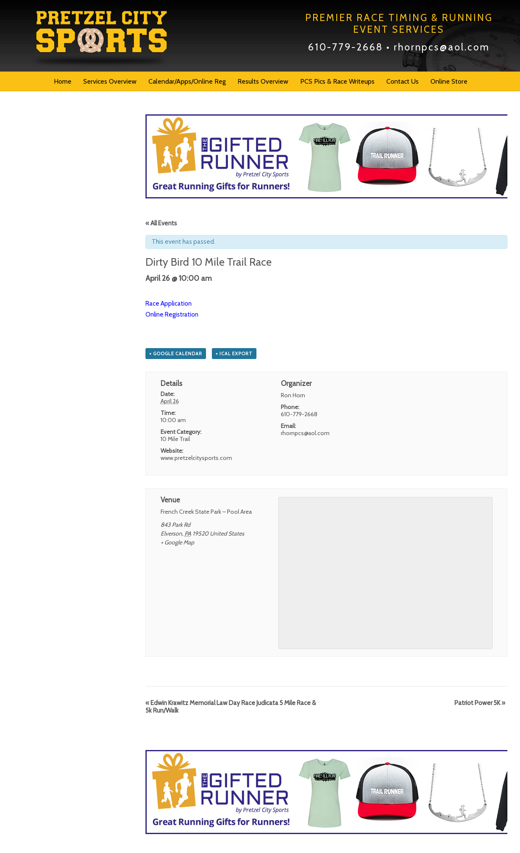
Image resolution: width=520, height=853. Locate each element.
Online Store (448, 81)
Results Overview (263, 81)
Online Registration (172, 314)
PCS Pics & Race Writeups (337, 81)
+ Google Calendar (175, 354)
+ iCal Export (234, 354)
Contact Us (402, 81)
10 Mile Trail (175, 439)
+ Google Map (177, 542)
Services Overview (110, 81)
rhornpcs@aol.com (442, 47)
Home (62, 81)
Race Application (168, 303)
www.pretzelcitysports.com (196, 458)
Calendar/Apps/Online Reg (187, 81)
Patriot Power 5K (479, 703)
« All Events (161, 223)
